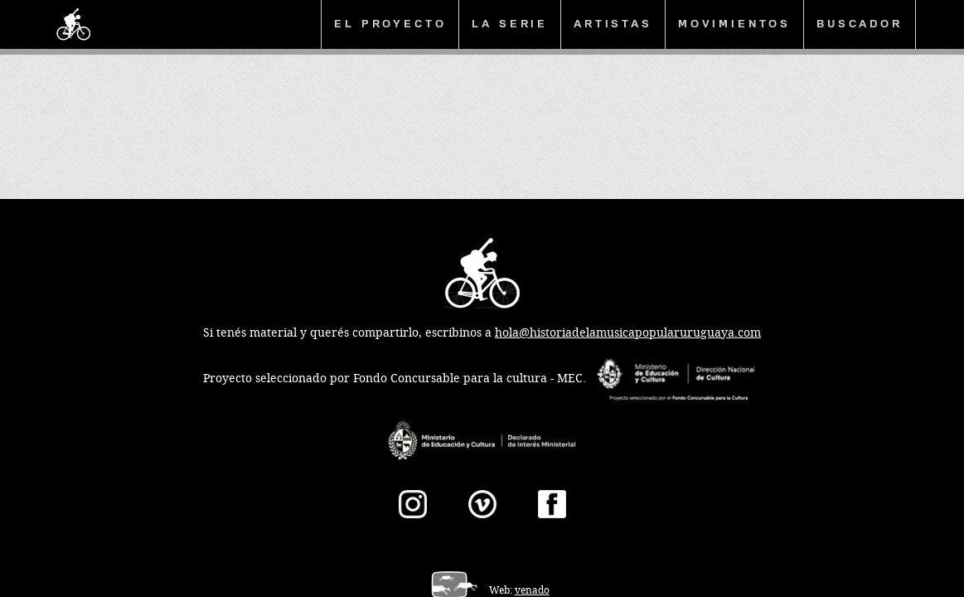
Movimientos (734, 23)
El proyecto (390, 23)
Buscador (859, 23)
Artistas (613, 23)
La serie (510, 23)
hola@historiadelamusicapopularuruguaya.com (628, 333)
